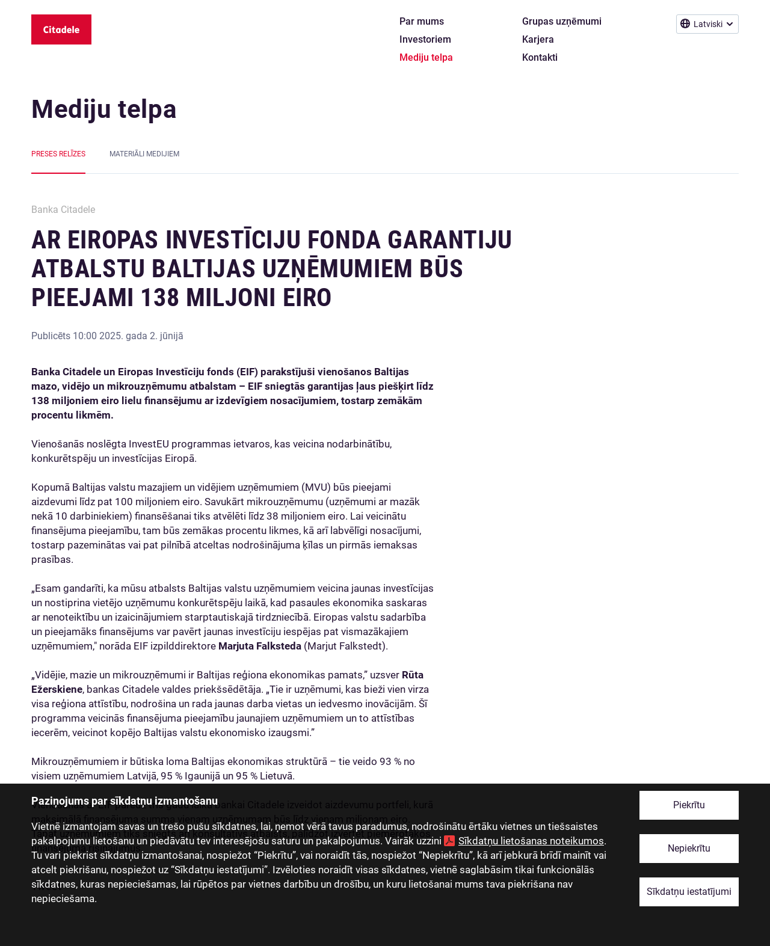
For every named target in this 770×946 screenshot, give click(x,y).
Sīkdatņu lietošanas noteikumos (531, 841)
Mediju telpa (104, 109)
